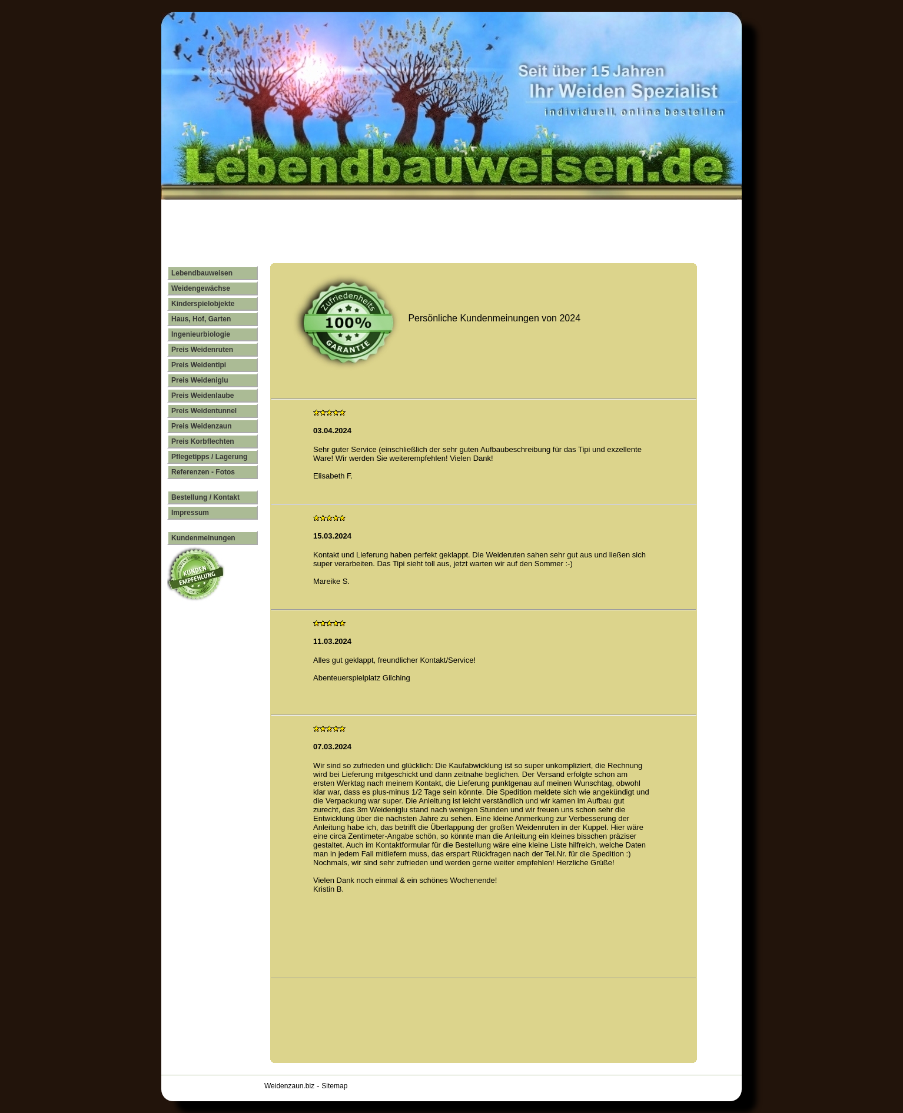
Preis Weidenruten (202, 349)
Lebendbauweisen (202, 273)
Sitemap (334, 1086)
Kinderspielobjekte (202, 304)
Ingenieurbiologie (200, 334)
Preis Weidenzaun (201, 426)
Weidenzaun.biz (289, 1086)
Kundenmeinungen (203, 538)
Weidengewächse (200, 288)
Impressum (190, 513)
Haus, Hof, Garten (201, 319)
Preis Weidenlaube (202, 395)
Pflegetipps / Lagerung (209, 457)
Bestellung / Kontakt (205, 497)
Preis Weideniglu (199, 380)
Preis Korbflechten (202, 441)
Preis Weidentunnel (204, 411)
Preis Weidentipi (198, 365)
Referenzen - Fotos (203, 472)
